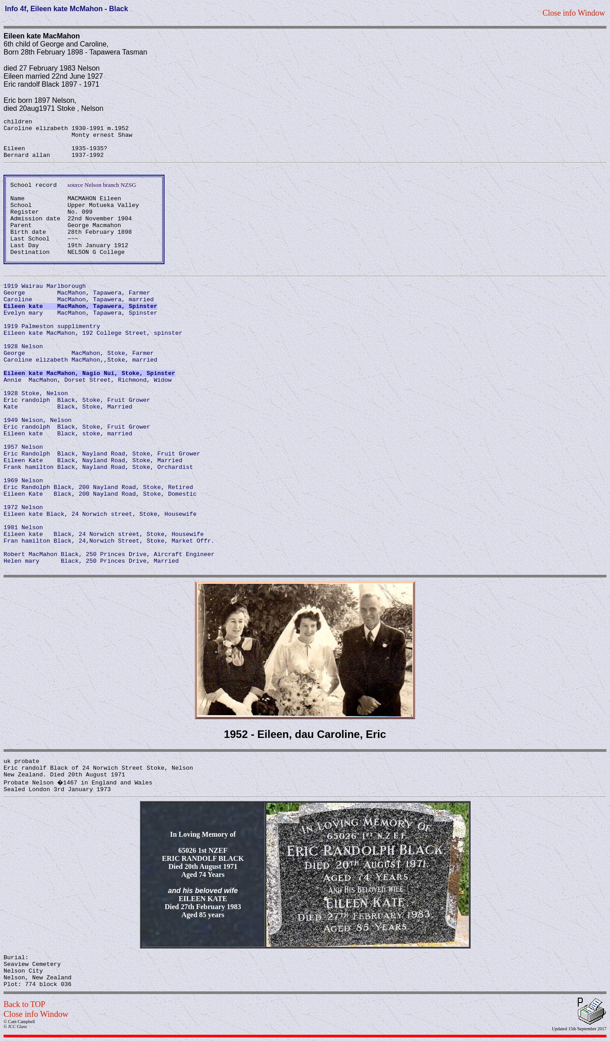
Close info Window (36, 1014)
